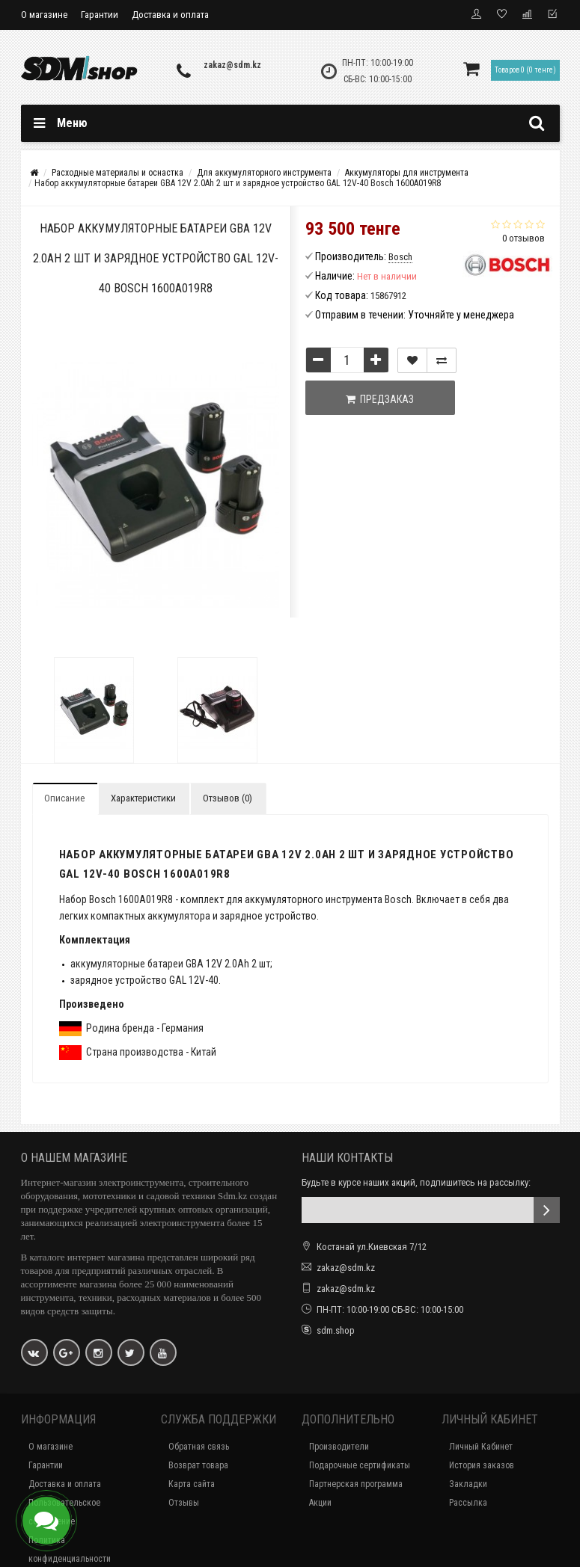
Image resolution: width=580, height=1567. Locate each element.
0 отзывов (523, 238)
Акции (320, 1502)
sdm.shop (336, 1330)
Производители (339, 1446)
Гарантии (99, 14)
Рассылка (468, 1502)
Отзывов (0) (227, 798)
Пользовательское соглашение (64, 1512)
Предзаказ (380, 399)
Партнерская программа (356, 1484)
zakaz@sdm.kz (232, 65)
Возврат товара (198, 1465)
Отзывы (183, 1502)
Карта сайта (191, 1484)
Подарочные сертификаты (359, 1465)
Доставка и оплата (170, 14)
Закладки (468, 1484)
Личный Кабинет (481, 1446)
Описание (64, 798)
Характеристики (143, 798)
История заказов (481, 1465)
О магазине (44, 14)
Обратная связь (198, 1446)
